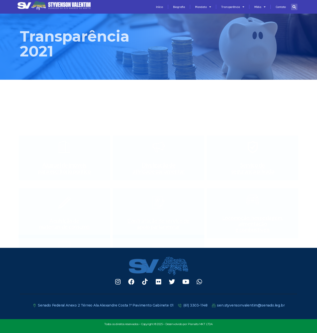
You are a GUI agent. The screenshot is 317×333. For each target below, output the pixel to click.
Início (159, 7)
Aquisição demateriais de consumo (64, 172)
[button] (294, 7)
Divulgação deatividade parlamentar (158, 122)
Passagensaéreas (64, 235)
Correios (158, 235)
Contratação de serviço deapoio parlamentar (158, 172)
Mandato (203, 7)
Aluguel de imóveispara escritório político (64, 122)
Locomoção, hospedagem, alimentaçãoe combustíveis (252, 172)
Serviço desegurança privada (252, 122)
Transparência (232, 7)
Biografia (179, 7)
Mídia (259, 7)
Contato (281, 7)
